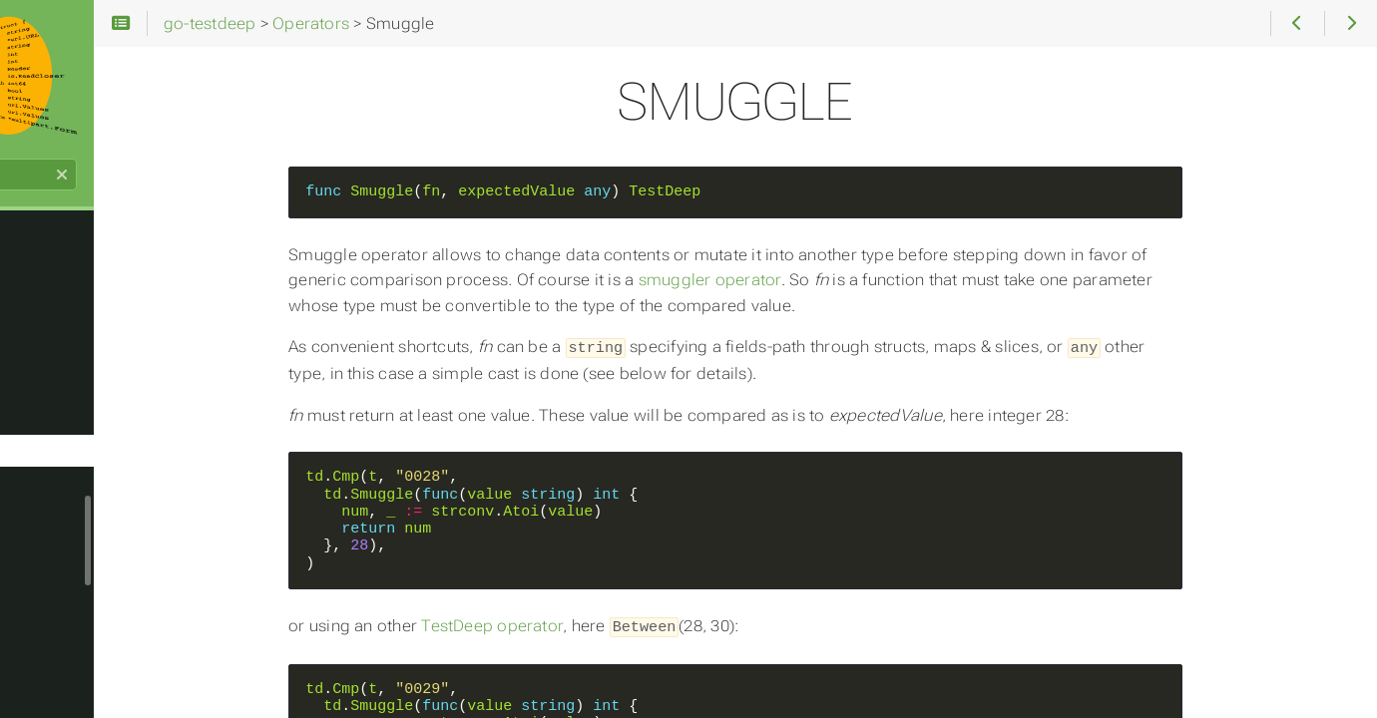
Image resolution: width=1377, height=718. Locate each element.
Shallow (60, 413)
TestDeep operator (595, 624)
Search (17, 184)
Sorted (55, 540)
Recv (48, 349)
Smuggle (63, 477)
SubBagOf (68, 668)
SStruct (58, 572)
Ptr (42, 253)
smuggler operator (811, 279)
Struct (53, 636)
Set (43, 381)
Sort (46, 509)
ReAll (49, 317)
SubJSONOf (74, 700)
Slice (48, 445)
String (52, 604)
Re (40, 285)
